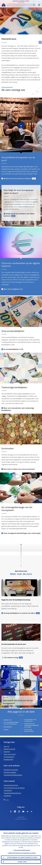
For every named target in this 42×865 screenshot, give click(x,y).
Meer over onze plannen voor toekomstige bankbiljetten (17, 409)
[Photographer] (41, 32)
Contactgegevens (9, 757)
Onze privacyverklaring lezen (22, 850)
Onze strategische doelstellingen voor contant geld (22, 533)
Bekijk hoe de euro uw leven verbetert (17, 178)
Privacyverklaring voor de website (14, 788)
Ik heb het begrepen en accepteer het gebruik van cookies (22, 857)
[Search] (20, 5)
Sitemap (7, 800)
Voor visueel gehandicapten (29, 730)
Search (34, 5)
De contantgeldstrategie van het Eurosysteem (11, 723)
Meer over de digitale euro (13, 289)
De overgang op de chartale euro (30, 720)
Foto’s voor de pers (10, 754)
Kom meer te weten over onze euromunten (19, 469)
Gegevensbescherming (11, 785)
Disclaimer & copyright (11, 770)
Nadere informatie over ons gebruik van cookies (22, 853)
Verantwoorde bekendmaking (13, 775)
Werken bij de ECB (9, 749)
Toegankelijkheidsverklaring (12, 793)
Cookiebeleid (8, 790)
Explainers (7, 752)
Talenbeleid (7, 796)
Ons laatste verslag (11, 657)
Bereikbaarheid (8, 759)
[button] (39, 2)
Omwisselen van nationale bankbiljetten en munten (31, 725)
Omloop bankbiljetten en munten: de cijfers (19, 613)
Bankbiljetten (8, 727)
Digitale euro (8, 720)
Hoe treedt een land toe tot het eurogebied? (19, 701)
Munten (6, 729)
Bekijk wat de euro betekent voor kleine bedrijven (19, 215)
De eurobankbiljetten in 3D (13, 349)
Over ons (6, 746)
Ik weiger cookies (22, 861)
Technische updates (10, 772)
